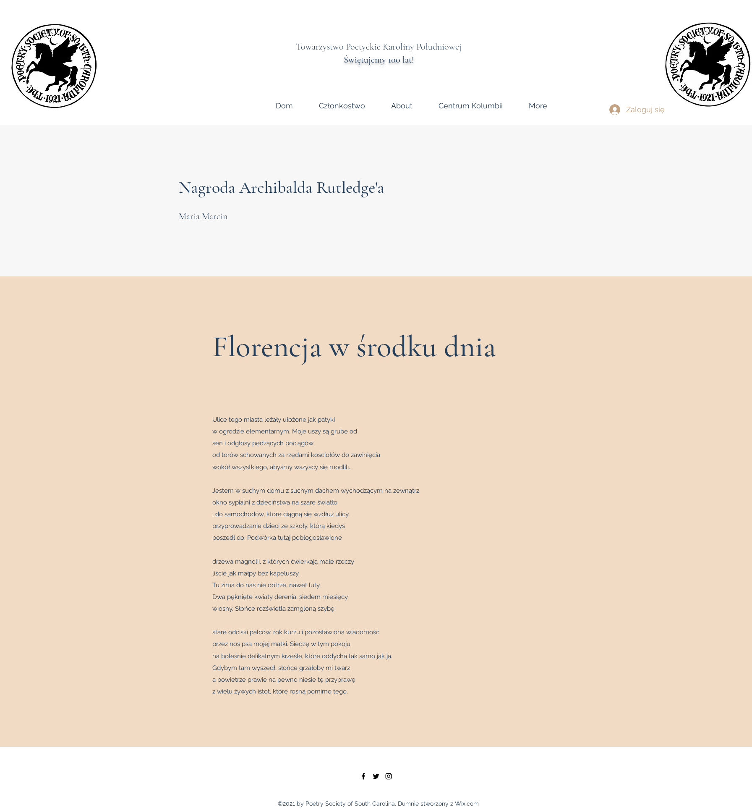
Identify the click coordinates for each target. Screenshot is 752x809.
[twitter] (376, 776)
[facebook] (363, 776)
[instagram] (388, 776)
